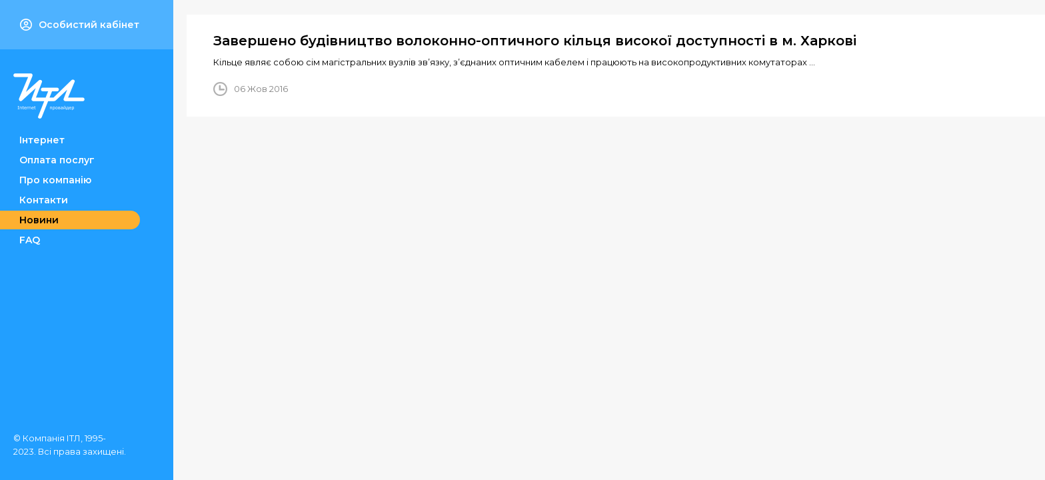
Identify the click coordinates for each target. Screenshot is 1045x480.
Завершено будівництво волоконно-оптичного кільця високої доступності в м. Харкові (534, 41)
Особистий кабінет (79, 25)
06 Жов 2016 (261, 88)
